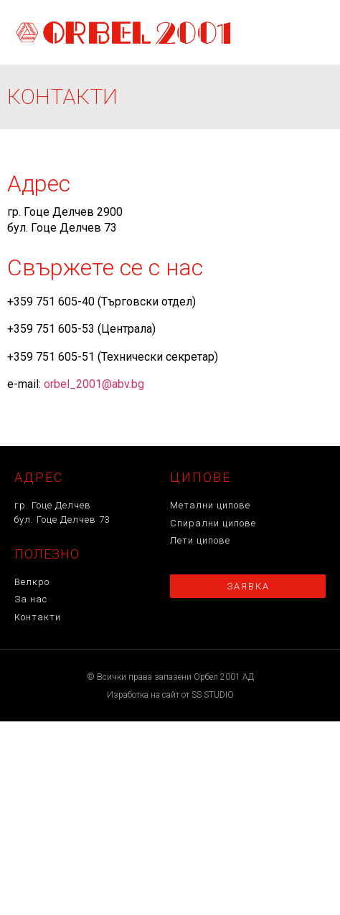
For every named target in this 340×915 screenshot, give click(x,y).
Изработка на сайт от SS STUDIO (170, 695)
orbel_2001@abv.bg (94, 384)
